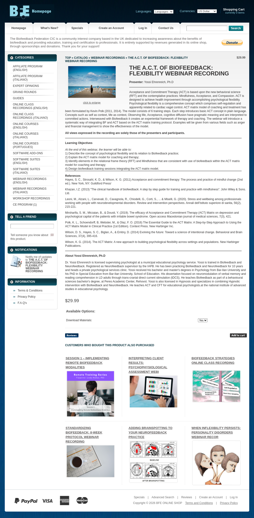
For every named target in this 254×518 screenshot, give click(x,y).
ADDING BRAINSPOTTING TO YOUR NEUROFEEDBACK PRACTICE (150, 432)
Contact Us (165, 28)
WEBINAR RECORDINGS (108, 57)
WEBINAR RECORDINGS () (30, 180)
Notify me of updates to (39, 264)
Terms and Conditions (199, 503)
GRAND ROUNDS (24, 92)
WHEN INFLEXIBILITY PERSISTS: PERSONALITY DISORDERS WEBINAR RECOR (216, 432)
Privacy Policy (27, 296)
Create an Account (111, 28)
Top (68, 57)
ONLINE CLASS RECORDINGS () (30, 106)
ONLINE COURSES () (25, 125)
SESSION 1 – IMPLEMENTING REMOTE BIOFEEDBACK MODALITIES (87, 362)
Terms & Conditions (30, 290)
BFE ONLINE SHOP (169, 503)
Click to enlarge (91, 102)
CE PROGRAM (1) (25, 204)
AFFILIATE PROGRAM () (27, 68)
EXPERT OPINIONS (26, 86)
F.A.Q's (22, 303)
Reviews (186, 497)
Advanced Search (162, 497)
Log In (143, 28)
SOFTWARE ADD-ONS (28, 153)
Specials (77, 28)
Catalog (81, 57)
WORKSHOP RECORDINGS (31, 198)
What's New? (49, 28)
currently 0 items (233, 11)
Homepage (18, 28)
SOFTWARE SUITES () (26, 161)
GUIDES (18, 98)
